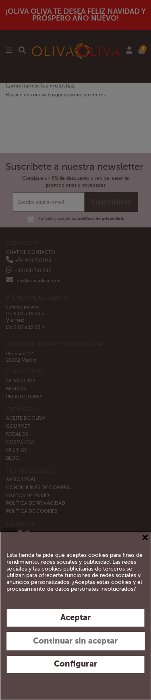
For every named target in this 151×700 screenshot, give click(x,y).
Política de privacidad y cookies (104, 684)
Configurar (75, 664)
